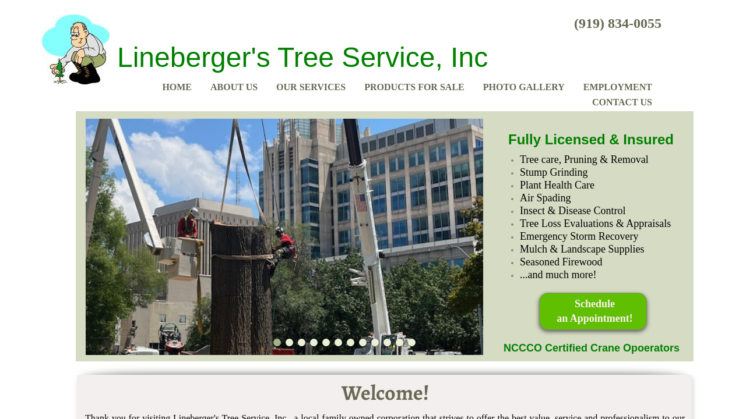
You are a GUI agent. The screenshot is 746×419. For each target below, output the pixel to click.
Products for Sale (414, 87)
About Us (234, 87)
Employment (617, 87)
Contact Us (622, 102)
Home (177, 87)
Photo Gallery (524, 87)
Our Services (311, 87)
